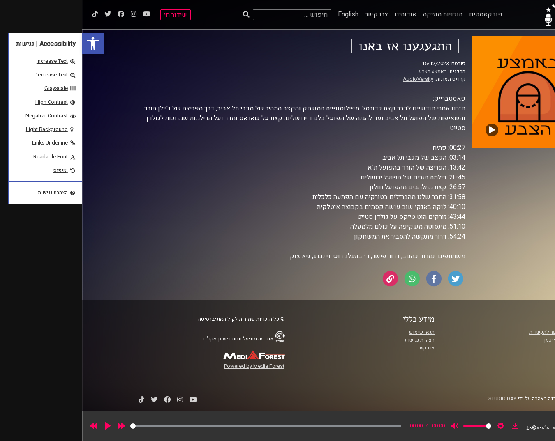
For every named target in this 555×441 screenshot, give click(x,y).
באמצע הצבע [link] (351, 71)
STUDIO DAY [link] (420, 398)
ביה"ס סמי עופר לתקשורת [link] (474, 332)
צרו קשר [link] (294, 14)
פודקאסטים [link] (403, 14)
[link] (10, 43)
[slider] (183, 426)
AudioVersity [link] (336, 79)
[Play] (25, 425)
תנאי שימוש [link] (339, 332)
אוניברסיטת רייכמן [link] (482, 340)
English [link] (266, 14)
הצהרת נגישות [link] (337, 340)
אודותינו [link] (323, 14)
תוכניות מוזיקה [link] (360, 14)
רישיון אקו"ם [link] (134, 338)
